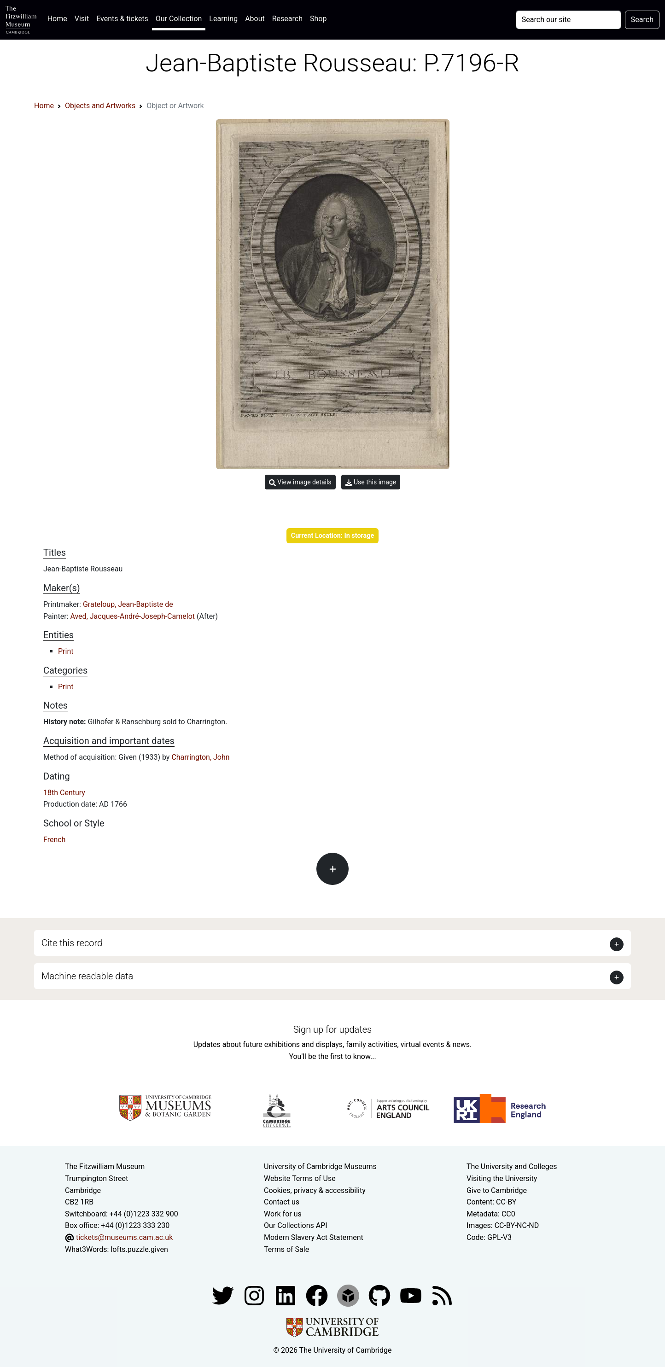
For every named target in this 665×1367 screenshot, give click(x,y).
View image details (300, 482)
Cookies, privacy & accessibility (315, 1190)
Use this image (371, 482)
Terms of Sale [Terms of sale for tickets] (286, 1249)
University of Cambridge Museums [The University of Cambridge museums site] (320, 1166)
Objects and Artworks (100, 105)
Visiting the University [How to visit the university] (502, 1178)
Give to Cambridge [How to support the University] (497, 1190)
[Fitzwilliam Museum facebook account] (286, 1295)
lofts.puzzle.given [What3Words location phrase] (139, 1249)
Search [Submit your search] (642, 19)
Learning (223, 18)
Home (59, 17)
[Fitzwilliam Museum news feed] (442, 1295)
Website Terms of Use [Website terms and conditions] (300, 1178)
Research (287, 18)
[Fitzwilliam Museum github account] (380, 1295)
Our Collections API (295, 1225)
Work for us (283, 1214)
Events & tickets (122, 18)
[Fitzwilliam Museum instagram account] (255, 1295)
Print (65, 651)
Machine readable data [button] (87, 976)
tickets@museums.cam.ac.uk (124, 1237)
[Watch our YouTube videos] (411, 1295)
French (54, 839)
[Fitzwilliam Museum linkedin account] (317, 1295)
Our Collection (179, 18)
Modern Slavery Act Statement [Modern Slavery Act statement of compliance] (313, 1237)
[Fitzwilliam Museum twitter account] (223, 1295)
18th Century (64, 792)
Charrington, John (200, 757)
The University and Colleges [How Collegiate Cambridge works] (512, 1166)
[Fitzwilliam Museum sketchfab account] (349, 1295)
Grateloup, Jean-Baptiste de (128, 604)
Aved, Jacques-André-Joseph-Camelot (133, 616)
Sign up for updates (332, 1029)
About (255, 18)
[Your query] (568, 20)
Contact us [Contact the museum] (281, 1202)
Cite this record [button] (71, 942)
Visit (82, 18)
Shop (318, 18)
